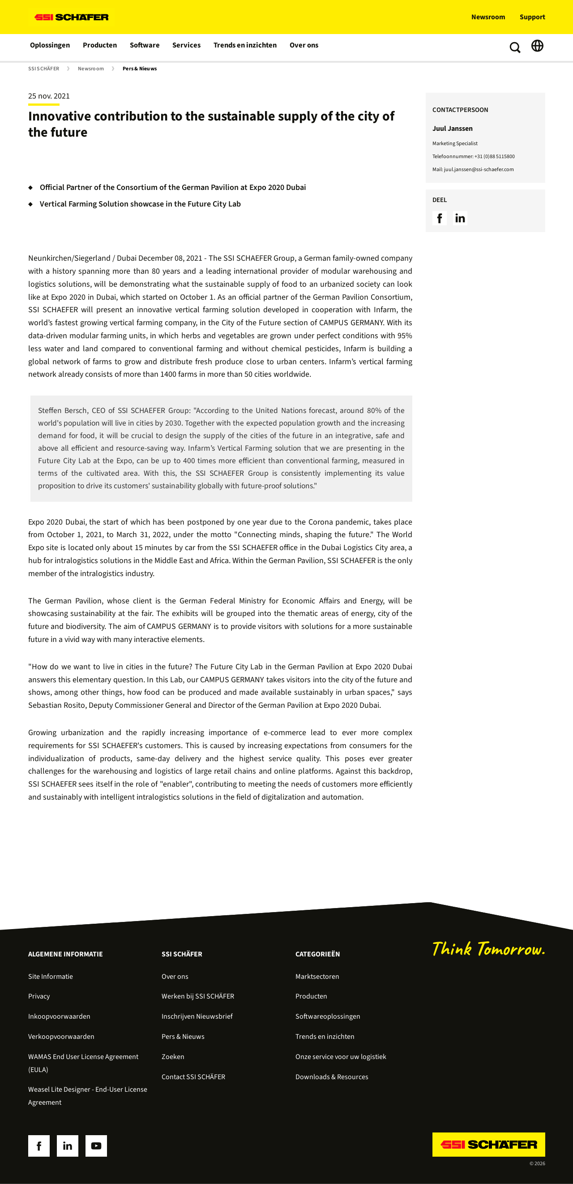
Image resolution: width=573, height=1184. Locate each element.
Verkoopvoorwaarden (61, 1037)
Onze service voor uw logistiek (340, 1057)
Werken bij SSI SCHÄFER (198, 996)
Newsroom (488, 17)
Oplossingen (50, 47)
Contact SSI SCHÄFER (193, 1077)
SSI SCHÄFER (44, 69)
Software (145, 47)
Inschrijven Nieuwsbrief (197, 1016)
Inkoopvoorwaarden (59, 1016)
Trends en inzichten (243, 47)
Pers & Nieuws (140, 69)
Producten (100, 47)
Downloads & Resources (331, 1077)
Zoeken (173, 1057)
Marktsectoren (317, 977)
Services (186, 47)
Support (532, 17)
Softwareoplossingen (327, 1016)
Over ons (301, 47)
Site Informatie (50, 977)
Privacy (39, 996)
